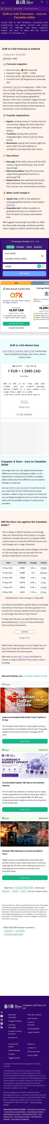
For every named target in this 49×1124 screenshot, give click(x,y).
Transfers (20, 247)
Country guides (33, 1028)
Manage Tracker (24, 407)
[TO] (24, 258)
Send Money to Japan (22, 1117)
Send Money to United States (15, 1112)
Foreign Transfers (15, 1021)
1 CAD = (24, 414)
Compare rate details (16, 328)
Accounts (38, 247)
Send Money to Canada (11, 1114)
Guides (6, 684)
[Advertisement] (24, 969)
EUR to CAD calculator (19, 488)
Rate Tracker (19, 622)
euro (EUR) (20, 931)
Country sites (35, 1051)
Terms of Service (36, 1102)
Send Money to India (29, 1114)
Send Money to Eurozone (36, 1109)
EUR (39, 266)
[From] (24, 253)
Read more (24, 741)
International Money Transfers (14, 1109)
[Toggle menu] (3, 3)
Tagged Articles (14, 1058)
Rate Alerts (7, 648)
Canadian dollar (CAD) (24, 888)
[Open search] (42, 2)
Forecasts (8, 9)
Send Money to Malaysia (20, 1119)
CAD (43, 266)
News (5, 750)
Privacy (6, 1105)
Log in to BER (33, 1055)
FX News (11, 1054)
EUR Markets (18, 9)
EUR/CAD (7, 58)
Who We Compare (35, 1015)
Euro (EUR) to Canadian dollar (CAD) (18, 351)
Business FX (12, 1037)
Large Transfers (34, 1032)
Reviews (6, 891)
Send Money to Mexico (35, 1112)
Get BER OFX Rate (16, 324)
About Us (31, 1044)
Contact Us (32, 1048)
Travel (29, 247)
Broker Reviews (14, 1050)
